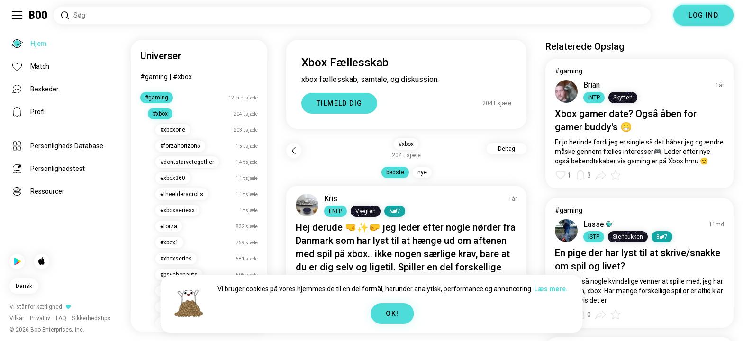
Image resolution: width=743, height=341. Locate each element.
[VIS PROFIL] (307, 205)
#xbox (182, 77)
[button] (335, 211)
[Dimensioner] (662, 15)
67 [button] (394, 211)
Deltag (506, 148)
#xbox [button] (406, 144)
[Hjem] (38, 15)
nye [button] (422, 172)
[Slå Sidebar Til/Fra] (17, 15)
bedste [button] (395, 172)
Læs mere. (551, 289)
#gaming (154, 77)
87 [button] (662, 236)
